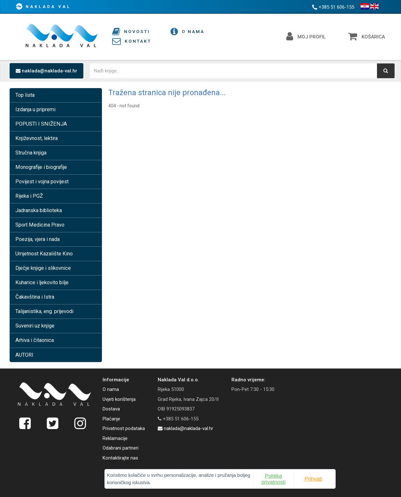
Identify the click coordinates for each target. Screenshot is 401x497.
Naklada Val (48, 6)
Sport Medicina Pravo (39, 225)
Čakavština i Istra (34, 297)
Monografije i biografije (41, 167)
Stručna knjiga (30, 153)
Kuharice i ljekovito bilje (42, 282)
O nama (111, 389)
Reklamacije (115, 438)
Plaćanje (111, 419)
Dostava (111, 409)
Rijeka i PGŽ (29, 196)
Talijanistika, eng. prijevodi (44, 311)
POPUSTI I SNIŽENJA (41, 124)
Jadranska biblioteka (38, 210)
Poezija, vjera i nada (37, 239)
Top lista (25, 95)
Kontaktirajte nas (120, 458)
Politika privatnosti (244, 477)
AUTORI (24, 355)
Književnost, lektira (36, 138)
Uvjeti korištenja (119, 399)
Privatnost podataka (124, 428)
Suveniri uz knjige (34, 326)
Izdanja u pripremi (35, 109)
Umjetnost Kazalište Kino (44, 254)
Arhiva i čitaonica (34, 340)
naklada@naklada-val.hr (46, 71)
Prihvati (277, 477)
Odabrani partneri (120, 448)
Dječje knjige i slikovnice (43, 268)
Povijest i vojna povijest (42, 181)
